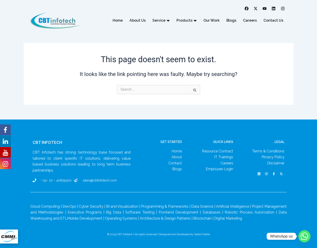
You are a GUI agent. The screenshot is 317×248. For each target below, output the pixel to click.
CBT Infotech (47, 142)
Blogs (231, 20)
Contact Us (273, 20)
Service (161, 20)
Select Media (202, 234)
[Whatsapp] (304, 236)
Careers (250, 20)
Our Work (211, 20)
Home (117, 20)
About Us (137, 20)
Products (186, 20)
